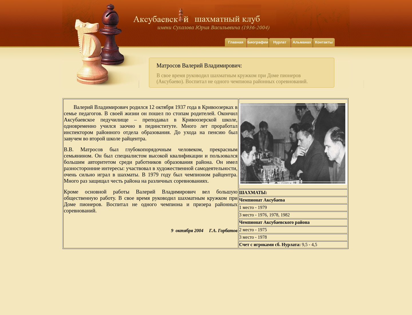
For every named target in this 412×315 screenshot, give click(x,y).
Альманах (302, 42)
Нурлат (279, 42)
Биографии (257, 42)
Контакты (323, 42)
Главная (235, 42)
